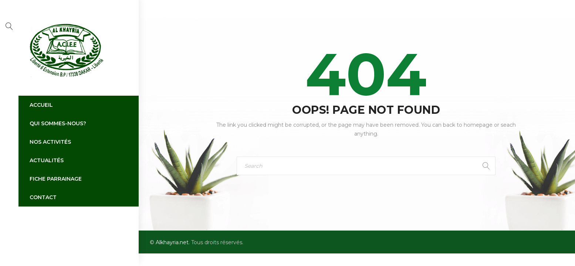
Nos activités (50, 142)
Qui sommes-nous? (58, 123)
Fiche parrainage (56, 178)
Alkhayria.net (172, 242)
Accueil (41, 105)
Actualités (47, 160)
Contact (43, 197)
